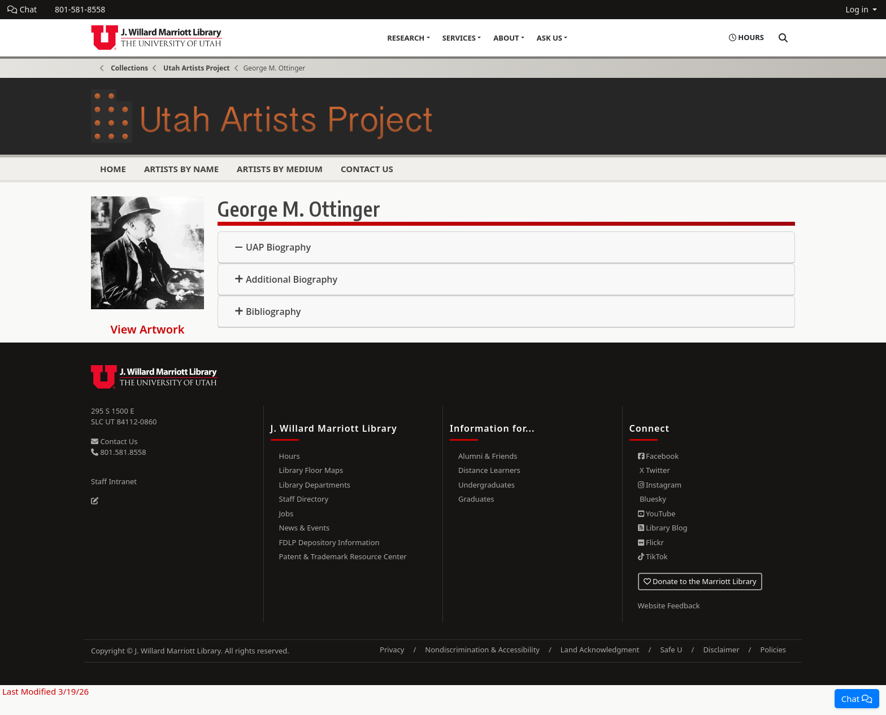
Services (459, 38)
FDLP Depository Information (329, 542)
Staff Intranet (114, 481)
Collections (129, 68)
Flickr (651, 542)
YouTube (657, 513)
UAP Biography (278, 247)
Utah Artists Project (196, 68)
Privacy (392, 649)
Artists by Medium (280, 168)
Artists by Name (181, 168)
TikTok (653, 556)
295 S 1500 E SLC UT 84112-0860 (124, 416)
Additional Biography (291, 279)
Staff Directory (304, 499)
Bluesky (652, 499)
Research (405, 38)
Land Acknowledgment (600, 649)
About (506, 38)
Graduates (476, 499)
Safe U (671, 649)
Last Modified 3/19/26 (44, 691)
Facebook (658, 456)
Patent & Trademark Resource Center (343, 556)
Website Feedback (669, 605)
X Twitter (654, 470)
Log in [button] (857, 9)
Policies (773, 649)
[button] (857, 698)
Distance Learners (489, 470)
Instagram (660, 485)
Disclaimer (721, 649)
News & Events (304, 528)
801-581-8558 (80, 9)
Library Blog (663, 528)
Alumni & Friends (488, 456)
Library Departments (315, 485)
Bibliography (273, 311)
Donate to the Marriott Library (700, 581)
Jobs (286, 513)
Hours (289, 456)
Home (113, 168)
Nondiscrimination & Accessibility (482, 649)
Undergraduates (486, 485)
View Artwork (148, 329)
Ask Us (549, 38)
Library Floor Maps (311, 470)
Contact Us (367, 168)
